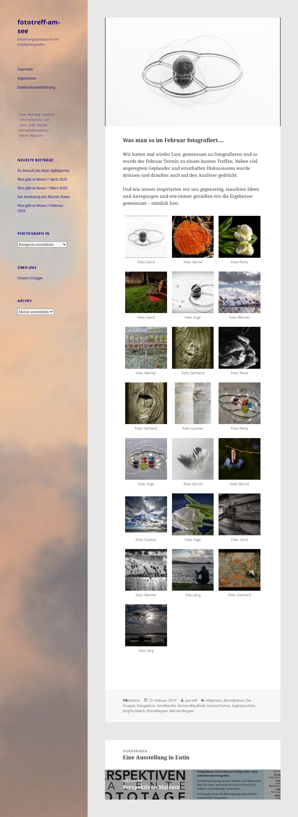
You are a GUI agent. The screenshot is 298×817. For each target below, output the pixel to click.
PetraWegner (157, 710)
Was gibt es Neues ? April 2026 (42, 179)
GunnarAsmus (218, 705)
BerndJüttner (234, 700)
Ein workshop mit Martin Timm (43, 196)
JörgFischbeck (134, 710)
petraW (191, 700)
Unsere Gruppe (29, 278)
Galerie (134, 700)
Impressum (26, 78)
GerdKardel (166, 705)
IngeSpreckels (243, 705)
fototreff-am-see (38, 26)
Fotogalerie (146, 705)
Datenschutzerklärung (36, 87)
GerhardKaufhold (191, 705)
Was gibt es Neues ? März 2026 (42, 188)
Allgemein (214, 700)
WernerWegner (181, 710)
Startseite (25, 69)
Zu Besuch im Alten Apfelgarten (43, 170)
